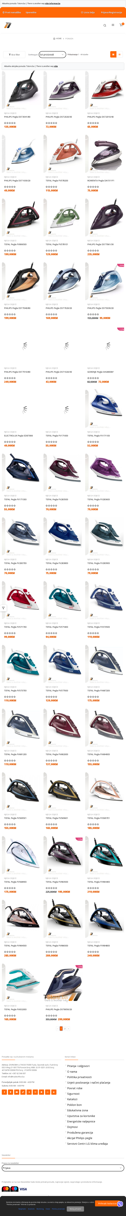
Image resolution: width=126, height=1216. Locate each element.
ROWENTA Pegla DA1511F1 (100, 180)
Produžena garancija (80, 1132)
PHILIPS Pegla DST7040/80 (17, 308)
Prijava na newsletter (10, 1163)
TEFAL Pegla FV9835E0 (57, 882)
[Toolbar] (104, 25)
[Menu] (112, 25)
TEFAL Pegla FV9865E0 (57, 945)
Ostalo (48, 1209)
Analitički (31, 1209)
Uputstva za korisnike (81, 1116)
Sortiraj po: (33, 54)
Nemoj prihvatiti (75, 1209)
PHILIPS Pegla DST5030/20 (100, 308)
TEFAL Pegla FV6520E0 (15, 1009)
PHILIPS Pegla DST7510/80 (17, 372)
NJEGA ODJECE (10, 113)
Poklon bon (74, 1105)
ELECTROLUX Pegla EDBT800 (18, 435)
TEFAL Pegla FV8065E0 (15, 244)
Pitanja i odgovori (78, 1066)
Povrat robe (74, 1088)
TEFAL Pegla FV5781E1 (57, 244)
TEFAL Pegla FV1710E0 (57, 435)
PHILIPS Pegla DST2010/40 (100, 117)
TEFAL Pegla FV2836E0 (98, 499)
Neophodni (22, 1209)
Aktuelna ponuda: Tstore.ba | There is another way (31, 3)
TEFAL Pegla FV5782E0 (57, 180)
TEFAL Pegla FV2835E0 (57, 499)
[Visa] (23, 1189)
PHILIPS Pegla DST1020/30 (59, 372)
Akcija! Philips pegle (79, 1138)
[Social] (4, 1092)
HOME (59, 38)
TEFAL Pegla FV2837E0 (15, 563)
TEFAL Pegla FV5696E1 (57, 818)
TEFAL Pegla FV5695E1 (15, 818)
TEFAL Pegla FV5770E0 (57, 690)
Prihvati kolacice (107, 1203)
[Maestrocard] (14, 1189)
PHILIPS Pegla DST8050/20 (59, 1009)
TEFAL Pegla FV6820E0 (57, 754)
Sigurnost (73, 1093)
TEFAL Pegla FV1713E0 (15, 499)
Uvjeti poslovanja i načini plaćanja (88, 1082)
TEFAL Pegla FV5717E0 (15, 627)
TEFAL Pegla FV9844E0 (98, 882)
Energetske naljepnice (81, 1121)
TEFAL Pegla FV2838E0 (57, 563)
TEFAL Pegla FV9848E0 (98, 945)
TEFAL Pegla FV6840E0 (98, 754)
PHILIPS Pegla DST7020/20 (59, 308)
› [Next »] (68, 1028)
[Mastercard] (6, 1189)
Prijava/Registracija (111, 12)
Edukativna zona (77, 1110)
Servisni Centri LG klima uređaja (87, 1143)
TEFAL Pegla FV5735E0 (98, 627)
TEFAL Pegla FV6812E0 (15, 754)
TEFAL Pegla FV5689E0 (15, 882)
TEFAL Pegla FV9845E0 (15, 945)
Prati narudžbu (11, 12)
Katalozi (72, 1099)
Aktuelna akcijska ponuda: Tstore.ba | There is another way (31, 66)
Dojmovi (72, 1127)
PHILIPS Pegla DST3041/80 (17, 117)
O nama (72, 1071)
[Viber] (120, 1204)
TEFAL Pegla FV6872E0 (98, 690)
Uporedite (31, 12)
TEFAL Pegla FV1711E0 (98, 435)
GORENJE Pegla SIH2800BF (100, 372)
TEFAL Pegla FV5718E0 (57, 627)
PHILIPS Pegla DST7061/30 (100, 244)
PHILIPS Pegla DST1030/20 (17, 180)
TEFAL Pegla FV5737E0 (15, 690)
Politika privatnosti (79, 1077)
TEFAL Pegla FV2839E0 (98, 563)
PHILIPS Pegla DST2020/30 (59, 117)
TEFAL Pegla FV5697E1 (98, 818)
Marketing (40, 1209)
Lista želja (87, 12)
